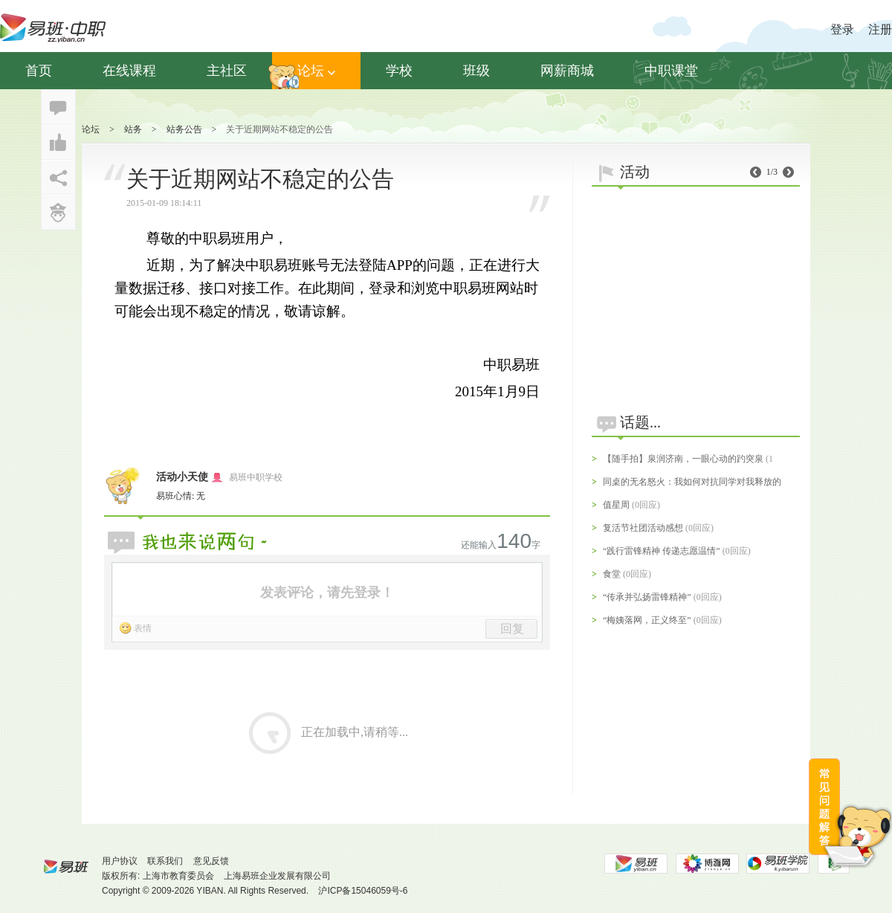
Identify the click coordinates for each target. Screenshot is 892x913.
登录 (842, 29)
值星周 (616, 505)
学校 (399, 70)
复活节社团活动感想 (643, 528)
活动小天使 (182, 477)
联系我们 (165, 861)
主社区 (227, 70)
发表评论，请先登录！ (327, 592)
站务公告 (184, 129)
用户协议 (120, 861)
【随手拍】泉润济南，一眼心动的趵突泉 (683, 459)
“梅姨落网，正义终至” (647, 620)
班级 (476, 70)
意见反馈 (211, 861)
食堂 (612, 574)
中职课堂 (671, 70)
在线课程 (129, 70)
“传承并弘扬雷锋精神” (647, 597)
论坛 (316, 70)
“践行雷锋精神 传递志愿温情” (661, 551)
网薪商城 (567, 70)
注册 (880, 29)
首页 (38, 70)
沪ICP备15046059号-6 (362, 890)
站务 (133, 129)
